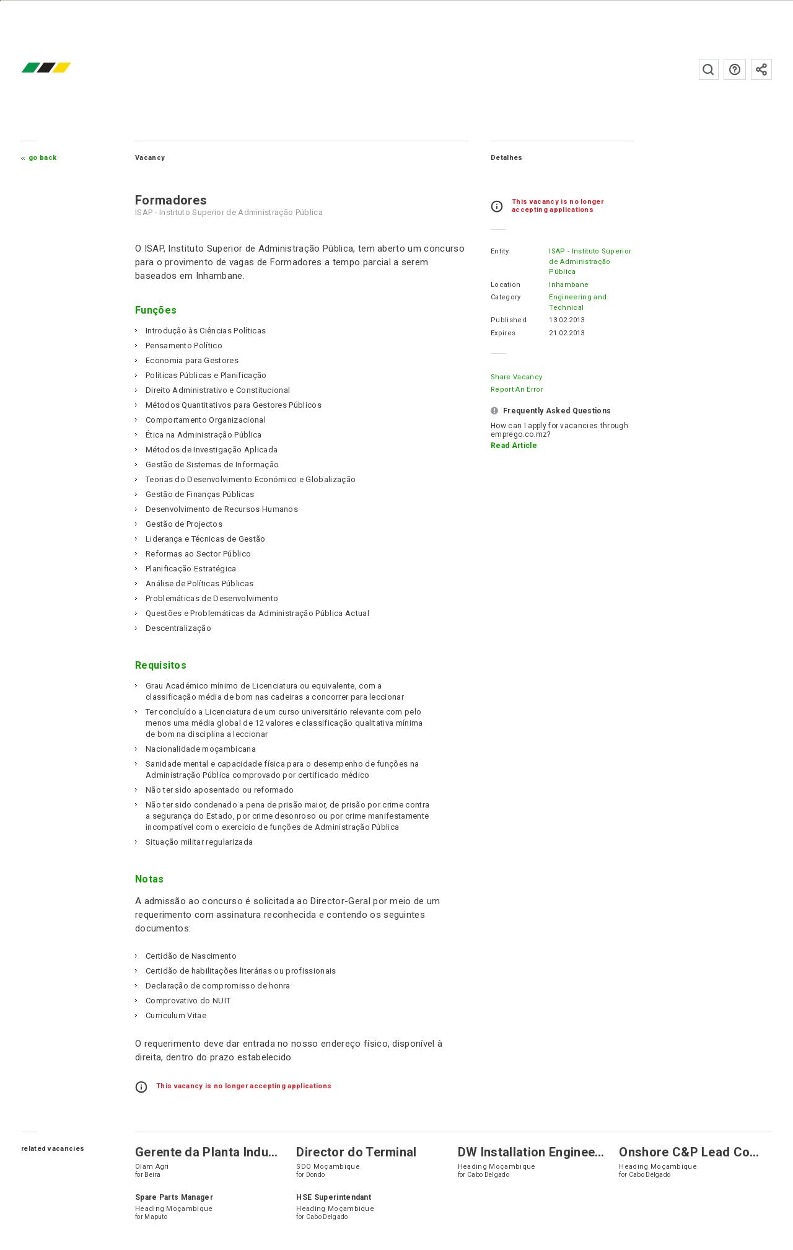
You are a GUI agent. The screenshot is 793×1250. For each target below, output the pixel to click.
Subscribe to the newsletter (753, 69)
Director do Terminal (361, 1163)
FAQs (727, 69)
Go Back (51, 158)
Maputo (164, 1228)
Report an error (509, 389)
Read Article (506, 445)
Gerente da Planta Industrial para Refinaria (268, 1163)
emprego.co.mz (73, 69)
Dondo (320, 1185)
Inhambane (561, 285)
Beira (161, 1185)
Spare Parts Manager (183, 1208)
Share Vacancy (508, 377)
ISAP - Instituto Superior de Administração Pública (582, 261)
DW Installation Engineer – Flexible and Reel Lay (597, 1163)
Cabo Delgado (489, 1185)
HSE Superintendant (338, 1208)
